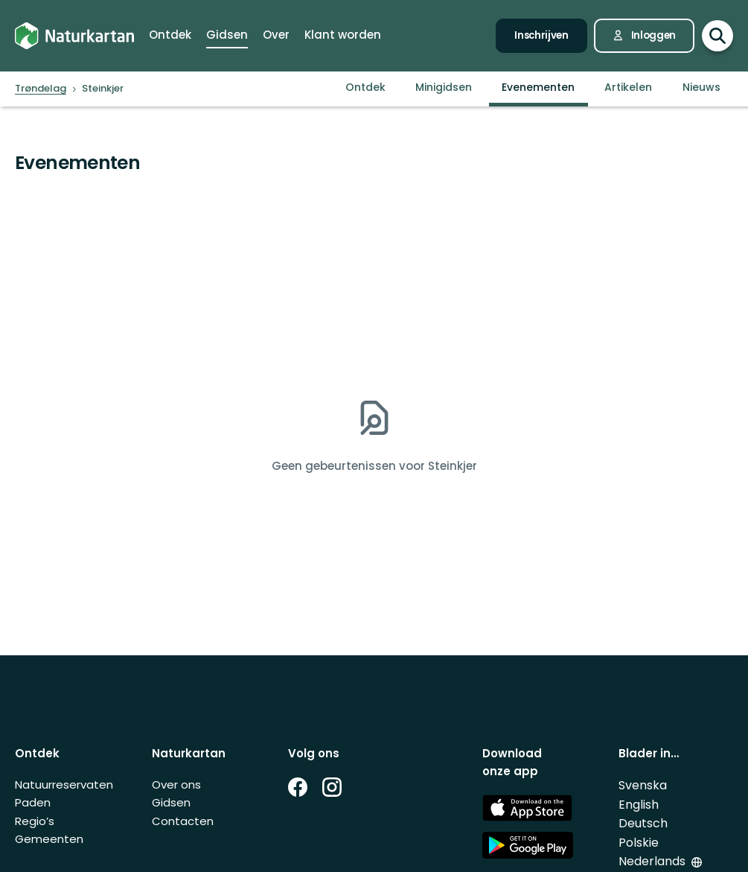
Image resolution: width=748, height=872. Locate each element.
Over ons (176, 784)
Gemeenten (49, 839)
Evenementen (538, 87)
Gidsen (171, 802)
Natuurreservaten (64, 784)
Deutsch (643, 823)
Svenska (642, 785)
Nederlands (651, 861)
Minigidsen (443, 87)
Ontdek (365, 87)
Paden (33, 802)
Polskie (638, 842)
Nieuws (701, 87)
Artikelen (628, 87)
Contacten (183, 821)
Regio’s (34, 821)
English (638, 804)
